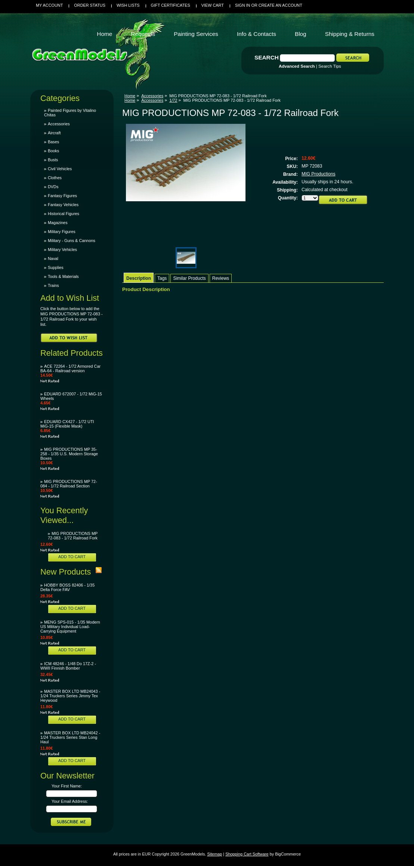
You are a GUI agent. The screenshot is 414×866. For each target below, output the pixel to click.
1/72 (173, 100)
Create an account (280, 5)
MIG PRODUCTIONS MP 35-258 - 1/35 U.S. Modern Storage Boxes (69, 453)
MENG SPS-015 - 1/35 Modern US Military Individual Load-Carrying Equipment (70, 626)
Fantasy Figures (62, 195)
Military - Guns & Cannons (71, 240)
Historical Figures (63, 213)
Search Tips (329, 66)
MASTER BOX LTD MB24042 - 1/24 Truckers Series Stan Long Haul (70, 737)
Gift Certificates (170, 5)
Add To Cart (72, 556)
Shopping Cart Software (246, 854)
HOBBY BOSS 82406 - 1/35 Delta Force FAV (67, 587)
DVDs (53, 186)
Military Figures (61, 231)
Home (129, 96)
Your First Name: (67, 786)
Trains (53, 285)
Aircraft (54, 133)
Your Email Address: (70, 801)
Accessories (59, 124)
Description (138, 278)
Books (53, 151)
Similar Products (189, 278)
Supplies (56, 267)
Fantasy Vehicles (63, 204)
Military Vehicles (62, 249)
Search (266, 57)
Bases (53, 142)
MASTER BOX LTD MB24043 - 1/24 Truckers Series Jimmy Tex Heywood (70, 696)
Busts (53, 159)
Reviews (220, 278)
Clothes (55, 177)
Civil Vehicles (60, 168)
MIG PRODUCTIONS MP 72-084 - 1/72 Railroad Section (68, 483)
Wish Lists (128, 5)
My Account (49, 5)
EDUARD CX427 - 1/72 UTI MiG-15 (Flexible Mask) (67, 423)
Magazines (58, 222)
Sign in (242, 5)
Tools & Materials (63, 276)
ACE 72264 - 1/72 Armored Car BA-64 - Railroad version (70, 368)
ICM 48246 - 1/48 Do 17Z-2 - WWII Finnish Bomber (68, 665)
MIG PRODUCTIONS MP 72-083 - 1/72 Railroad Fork (73, 535)
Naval (53, 258)
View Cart (212, 5)
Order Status (89, 5)
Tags (162, 278)
